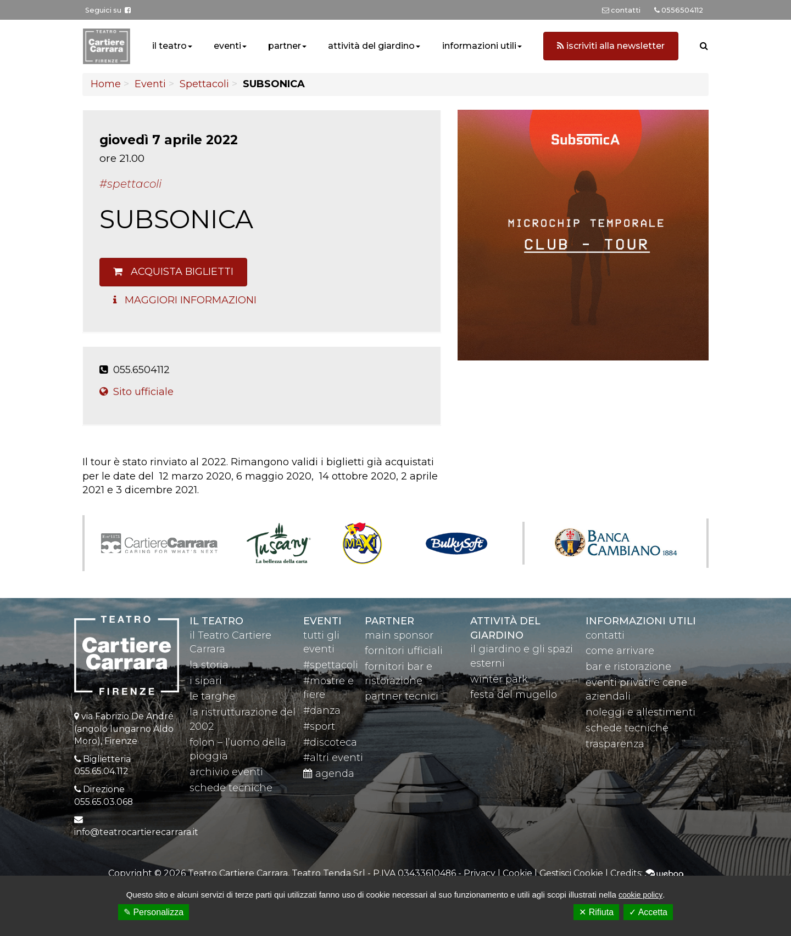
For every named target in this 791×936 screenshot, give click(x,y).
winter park (499, 679)
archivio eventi (226, 772)
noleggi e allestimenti (640, 712)
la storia (209, 665)
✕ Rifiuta (596, 912)
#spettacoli (330, 665)
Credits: (646, 873)
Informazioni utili (641, 621)
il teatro (169, 46)
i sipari (206, 681)
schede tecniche (231, 788)
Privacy (479, 873)
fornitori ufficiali (404, 651)
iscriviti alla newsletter (611, 46)
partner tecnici (401, 696)
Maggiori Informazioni (185, 300)
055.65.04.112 (101, 771)
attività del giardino (371, 46)
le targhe (212, 696)
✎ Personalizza (153, 912)
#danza (322, 710)
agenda (328, 774)
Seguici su (108, 10)
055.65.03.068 (103, 802)
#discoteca (330, 742)
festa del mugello (513, 695)
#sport (319, 726)
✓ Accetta (648, 912)
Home (106, 84)
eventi (227, 46)
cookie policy (640, 894)
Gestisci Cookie (571, 873)
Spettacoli (204, 84)
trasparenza (615, 744)
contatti (605, 635)
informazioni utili (479, 46)
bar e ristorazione (628, 667)
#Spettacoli (130, 183)
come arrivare (620, 651)
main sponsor (399, 635)
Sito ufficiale (136, 392)
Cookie (517, 873)
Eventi (150, 84)
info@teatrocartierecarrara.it (136, 832)
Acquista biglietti (173, 272)
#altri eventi (333, 758)
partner (284, 46)
